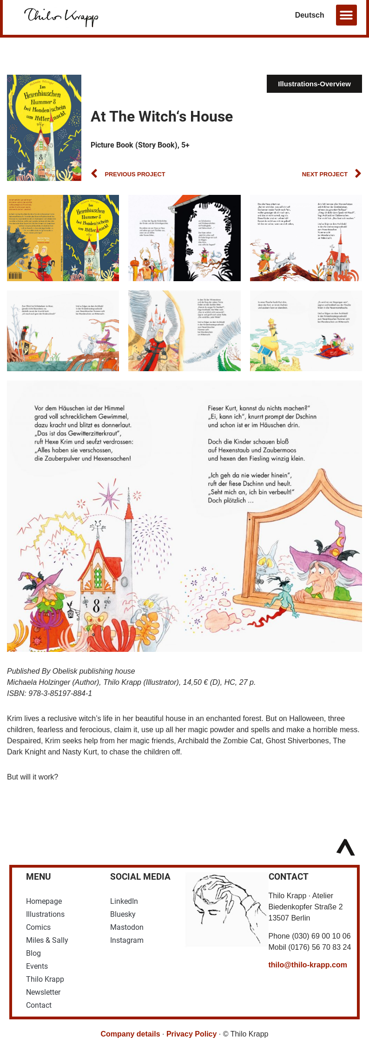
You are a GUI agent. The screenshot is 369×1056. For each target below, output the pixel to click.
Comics (38, 927)
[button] (346, 15)
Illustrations (45, 914)
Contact (39, 1005)
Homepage (44, 901)
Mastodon (127, 927)
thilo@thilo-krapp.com (308, 965)
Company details (130, 1034)
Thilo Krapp (45, 979)
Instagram (127, 940)
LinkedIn (124, 901)
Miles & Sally (47, 940)
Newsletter (43, 992)
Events (37, 966)
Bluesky (123, 914)
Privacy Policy (191, 1034)
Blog (33, 953)
